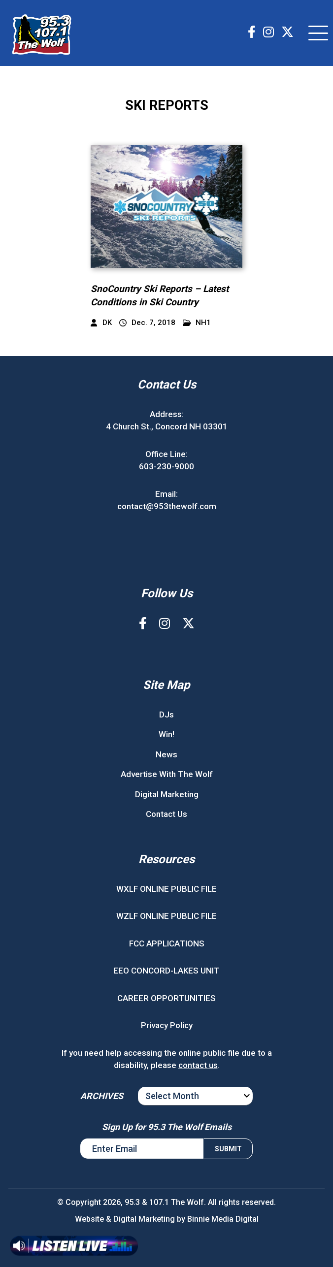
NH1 (197, 322)
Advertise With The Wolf (167, 774)
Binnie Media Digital (223, 1219)
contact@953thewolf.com (166, 506)
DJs (166, 714)
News (166, 754)
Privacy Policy (167, 1025)
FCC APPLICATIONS (166, 943)
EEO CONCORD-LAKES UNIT (166, 970)
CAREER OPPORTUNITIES (166, 998)
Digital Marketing (167, 794)
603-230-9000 (166, 466)
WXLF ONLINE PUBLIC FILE (166, 889)
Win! (166, 734)
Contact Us (166, 814)
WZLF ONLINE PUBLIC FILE (166, 916)
